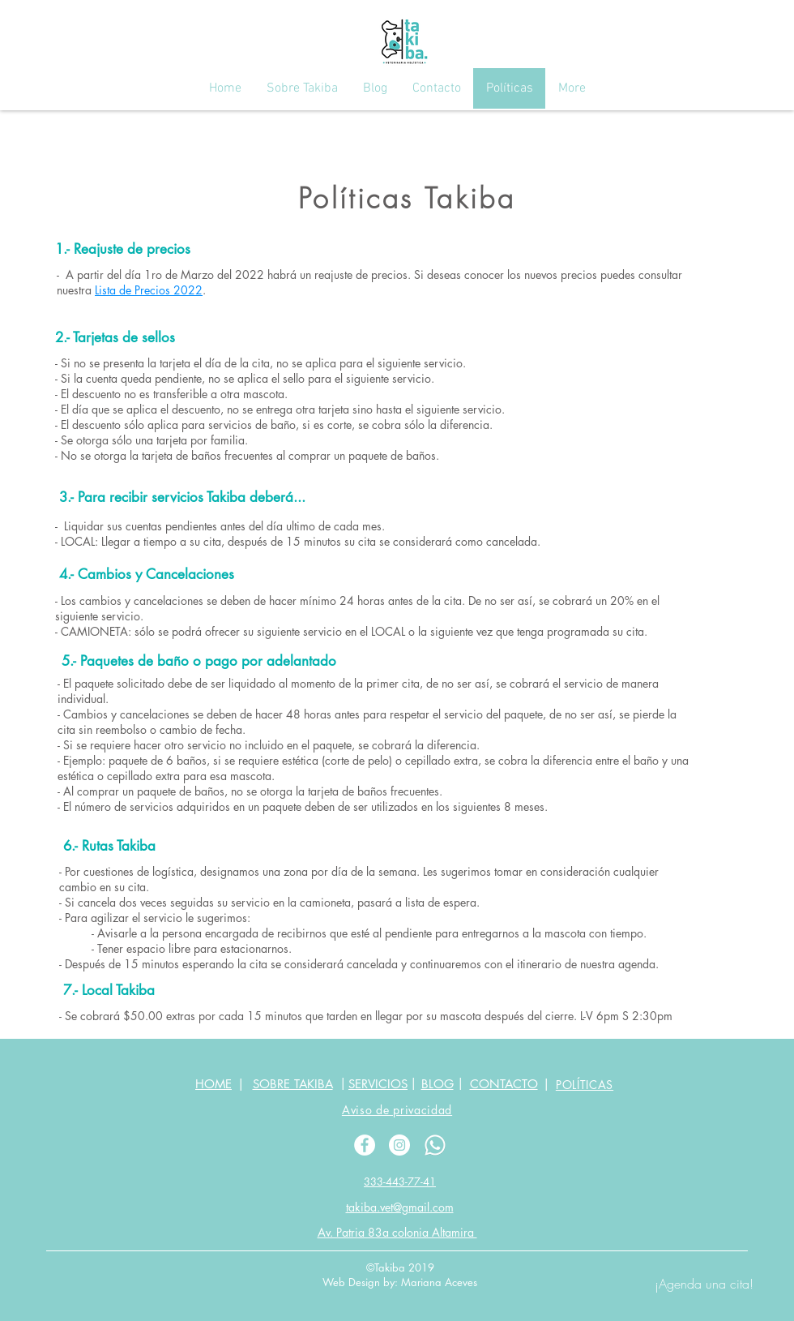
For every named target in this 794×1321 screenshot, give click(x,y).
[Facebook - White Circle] (364, 1145)
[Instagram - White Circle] (399, 1145)
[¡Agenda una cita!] (704, 1284)
